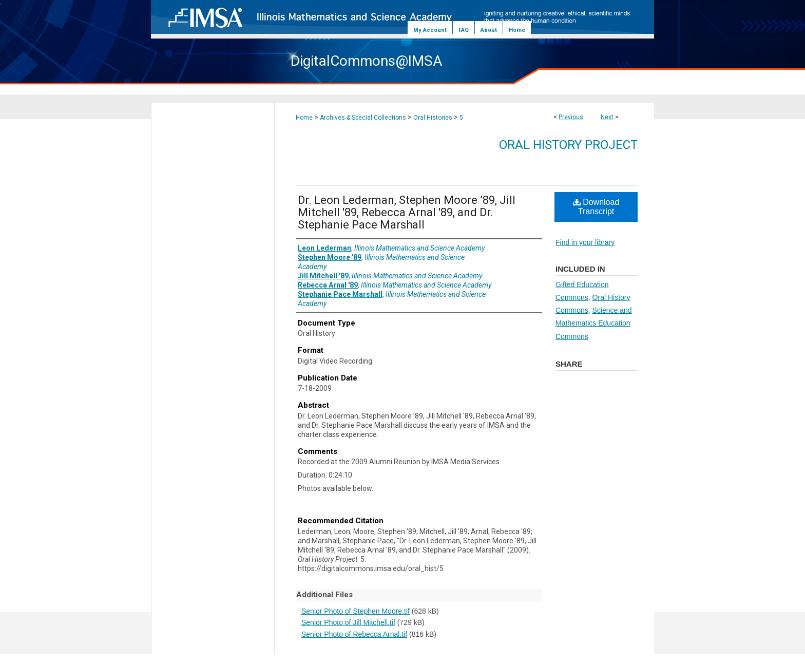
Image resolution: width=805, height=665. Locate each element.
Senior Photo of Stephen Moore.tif (355, 611)
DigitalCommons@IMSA (366, 60)
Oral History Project (568, 145)
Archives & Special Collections (363, 117)
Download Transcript (596, 207)
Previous (571, 117)
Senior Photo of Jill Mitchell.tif (348, 622)
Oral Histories (432, 117)
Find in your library (585, 242)
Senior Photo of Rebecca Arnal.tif (354, 634)
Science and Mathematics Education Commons (593, 323)
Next (607, 117)
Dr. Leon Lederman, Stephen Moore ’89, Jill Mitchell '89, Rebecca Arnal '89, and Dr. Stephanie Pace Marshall (406, 212)
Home (304, 117)
